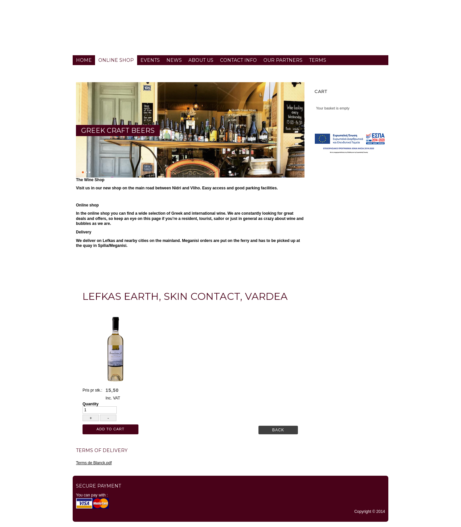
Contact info (238, 60)
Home (84, 60)
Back (278, 430)
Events (150, 60)
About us (200, 60)
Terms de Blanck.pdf (94, 463)
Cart (320, 91)
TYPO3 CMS (230, 525)
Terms (317, 60)
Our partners (283, 60)
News (174, 60)
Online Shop (116, 60)
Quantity (91, 404)
